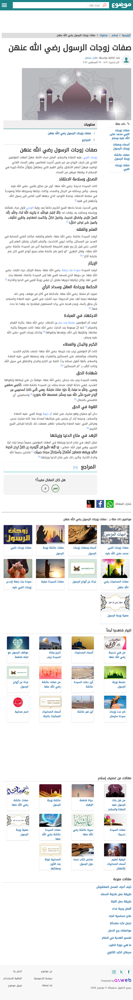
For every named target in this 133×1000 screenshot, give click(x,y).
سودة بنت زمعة (71, 270)
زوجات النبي (90, 157)
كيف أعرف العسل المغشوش (113, 887)
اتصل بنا (17, 971)
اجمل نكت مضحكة (120, 923)
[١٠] (32, 451)
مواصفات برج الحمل (119, 930)
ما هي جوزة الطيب (120, 945)
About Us (47, 985)
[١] (75, 200)
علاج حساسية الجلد (120, 916)
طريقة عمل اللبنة (121, 901)
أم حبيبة (47, 413)
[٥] (90, 308)
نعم (55, 488)
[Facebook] (128, 972)
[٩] (75, 399)
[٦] (86, 327)
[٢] (67, 222)
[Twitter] (121, 972)
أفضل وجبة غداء (121, 908)
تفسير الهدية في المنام (116, 937)
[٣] (81, 255)
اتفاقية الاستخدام (12, 978)
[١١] (39, 456)
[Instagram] (114, 972)
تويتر (91, 504)
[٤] (6, 279)
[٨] (31, 394)
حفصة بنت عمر (66, 322)
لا (45, 488)
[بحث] (104, 5)
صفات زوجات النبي (122, 167)
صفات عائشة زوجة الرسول (122, 156)
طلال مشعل (91, 58)
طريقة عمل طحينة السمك (115, 894)
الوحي (30, 207)
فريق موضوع (15, 985)
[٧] (44, 332)
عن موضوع (46, 971)
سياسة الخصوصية (43, 978)
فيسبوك (100, 504)
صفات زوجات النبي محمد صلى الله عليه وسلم (120, 134)
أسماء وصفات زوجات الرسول (121, 146)
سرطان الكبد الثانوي (119, 952)
